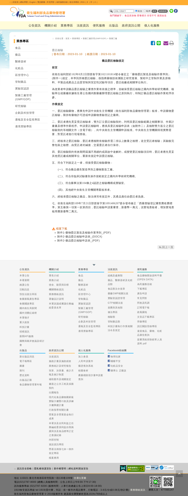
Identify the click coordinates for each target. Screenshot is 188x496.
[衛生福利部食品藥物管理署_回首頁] (37, 12)
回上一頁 (167, 247)
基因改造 (162, 15)
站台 (140, 11)
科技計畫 (25, 327)
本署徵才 (25, 317)
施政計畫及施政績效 (60, 361)
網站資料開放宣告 (78, 468)
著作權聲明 (60, 468)
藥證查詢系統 (85, 366)
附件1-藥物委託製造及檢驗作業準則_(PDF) (84, 232)
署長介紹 (54, 275)
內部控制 (54, 439)
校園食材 (83, 370)
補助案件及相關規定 (60, 379)
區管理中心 (22, 75)
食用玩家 (116, 356)
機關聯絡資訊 (56, 289)
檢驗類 (111, 317)
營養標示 (141, 15)
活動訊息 (25, 289)
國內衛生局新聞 (28, 308)
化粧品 (19, 68)
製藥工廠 (113, 38)
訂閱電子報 (143, 307)
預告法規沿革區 (28, 294)
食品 (18, 47)
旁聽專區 (142, 321)
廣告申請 (142, 293)
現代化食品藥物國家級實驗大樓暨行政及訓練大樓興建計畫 (61, 401)
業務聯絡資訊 (56, 294)
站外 (148, 11)
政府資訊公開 (131, 25)
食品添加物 (130, 15)
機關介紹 (51, 25)
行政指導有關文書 (59, 410)
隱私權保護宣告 (42, 468)
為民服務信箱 (62, 2)
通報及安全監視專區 (27, 119)
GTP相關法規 (115, 303)
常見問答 (50, 2)
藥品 (18, 54)
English (33, 2)
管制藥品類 (114, 321)
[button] (94, 265)
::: (10, 2)
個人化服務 (152, 25)
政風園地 (142, 312)
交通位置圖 (80, 478)
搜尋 (154, 11)
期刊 (22, 370)
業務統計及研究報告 (60, 366)
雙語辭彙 (41, 2)
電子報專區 (26, 361)
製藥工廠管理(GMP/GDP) (23, 97)
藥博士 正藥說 (118, 370)
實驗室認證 (22, 88)
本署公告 (25, 275)
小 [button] (95, 2)
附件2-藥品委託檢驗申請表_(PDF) (78, 240)
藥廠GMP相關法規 (118, 293)
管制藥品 (20, 81)
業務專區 (67, 25)
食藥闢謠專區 (27, 303)
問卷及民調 (143, 303)
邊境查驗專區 (23, 126)
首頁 (68, 38)
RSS (83, 2)
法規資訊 (83, 25)
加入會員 (83, 356)
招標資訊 (25, 331)
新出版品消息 (27, 356)
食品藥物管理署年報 (31, 384)
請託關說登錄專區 (147, 326)
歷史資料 (25, 375)
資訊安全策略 (24, 468)
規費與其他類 (115, 307)
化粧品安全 (117, 366)
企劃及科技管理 (25, 112)
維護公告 (25, 285)
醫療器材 (20, 61)
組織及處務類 (115, 275)
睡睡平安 (116, 361)
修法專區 (113, 312)
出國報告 (54, 392)
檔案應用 (54, 458)
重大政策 (25, 322)
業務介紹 (54, 280)
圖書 (22, 366)
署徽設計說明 (56, 299)
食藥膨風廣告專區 (29, 299)
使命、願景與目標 (59, 285)
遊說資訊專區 (56, 444)
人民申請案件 (85, 361)
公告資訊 (34, 25)
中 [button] (91, 2)
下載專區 (142, 289)
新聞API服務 (27, 336)
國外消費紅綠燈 (28, 313)
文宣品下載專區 (146, 317)
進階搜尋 (163, 11)
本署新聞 (25, 280)
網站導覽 (24, 2)
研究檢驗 (20, 106)
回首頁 (16, 2)
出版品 (113, 25)
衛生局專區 (74, 2)
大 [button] (87, 2)
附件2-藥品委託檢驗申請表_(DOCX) (79, 236)
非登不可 (151, 15)
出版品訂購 (26, 380)
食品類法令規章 (116, 289)
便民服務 (99, 25)
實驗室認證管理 (116, 298)
